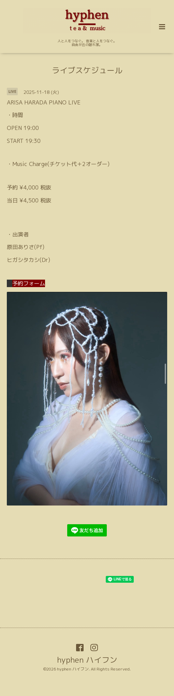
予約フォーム (26, 283)
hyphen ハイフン (87, 659)
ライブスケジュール (87, 70)
